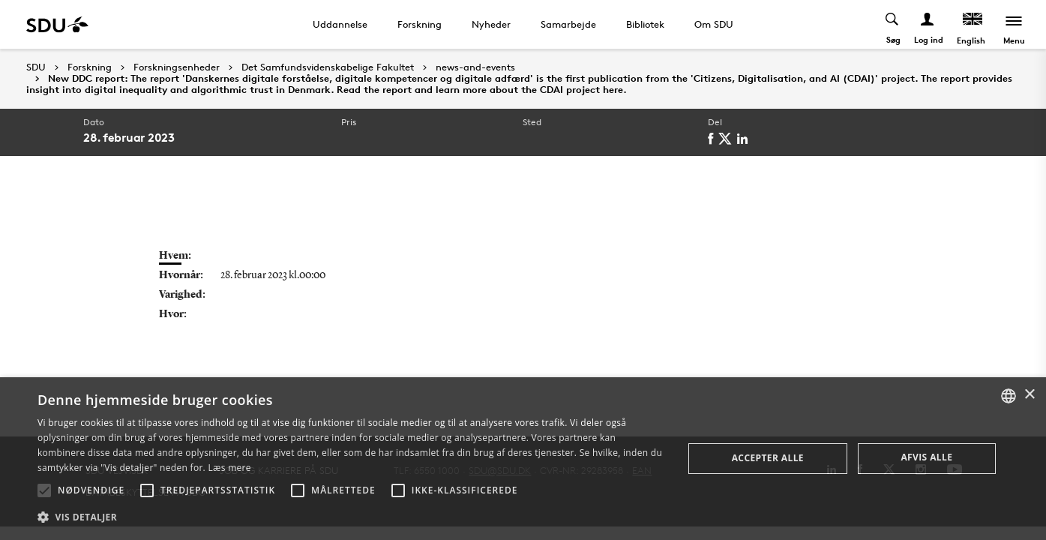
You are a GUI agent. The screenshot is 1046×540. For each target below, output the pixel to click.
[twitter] (727, 139)
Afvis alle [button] (926, 457)
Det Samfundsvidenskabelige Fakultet (327, 67)
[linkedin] (745, 139)
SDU (36, 67)
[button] (44, 491)
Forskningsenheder (176, 67)
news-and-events (475, 67)
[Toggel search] (893, 24)
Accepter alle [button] (768, 458)
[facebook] (713, 139)
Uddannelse (340, 24)
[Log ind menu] (928, 24)
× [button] (1029, 394)
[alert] (523, 458)
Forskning (419, 24)
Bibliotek (645, 24)
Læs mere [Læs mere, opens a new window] (229, 467)
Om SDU (713, 24)
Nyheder (491, 24)
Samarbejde (568, 24)
